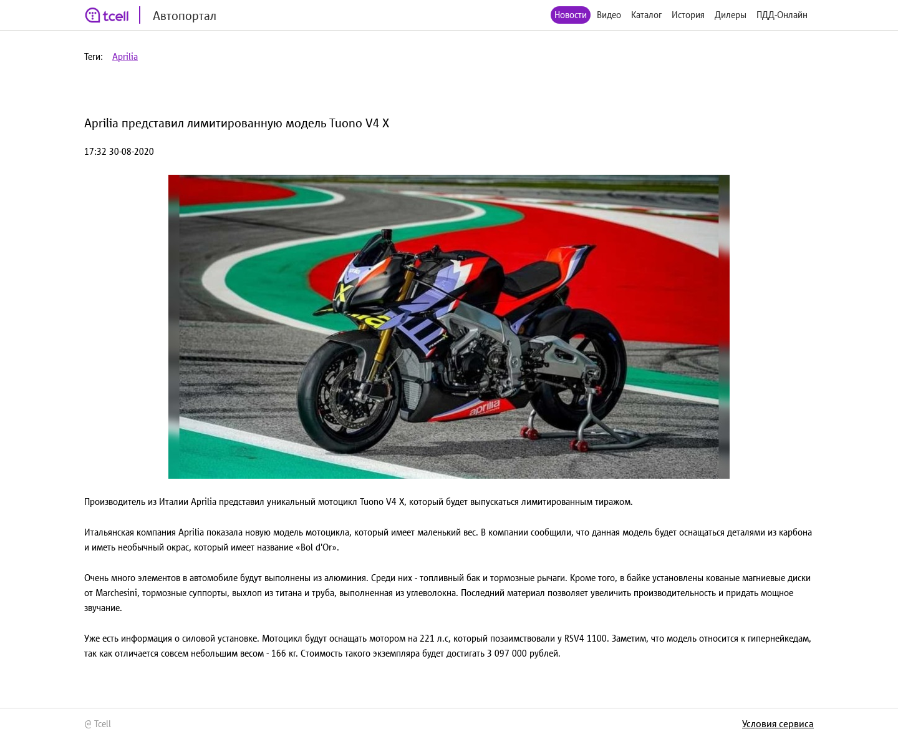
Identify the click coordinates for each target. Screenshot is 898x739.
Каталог (646, 15)
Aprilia (125, 56)
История (688, 15)
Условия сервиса (778, 723)
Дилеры (730, 15)
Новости (570, 15)
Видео (609, 15)
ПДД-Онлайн (782, 15)
